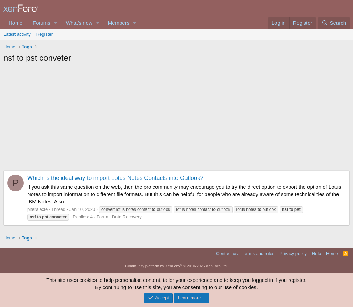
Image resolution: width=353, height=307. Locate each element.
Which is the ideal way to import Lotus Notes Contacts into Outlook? (115, 178)
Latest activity (17, 34)
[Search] (334, 23)
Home (15, 23)
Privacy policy (293, 253)
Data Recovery (127, 216)
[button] (56, 23)
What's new (79, 23)
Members (119, 23)
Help (316, 253)
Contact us (227, 253)
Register (44, 34)
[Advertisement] (176, 118)
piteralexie (37, 209)
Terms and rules (258, 253)
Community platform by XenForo (176, 266)
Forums (41, 23)
